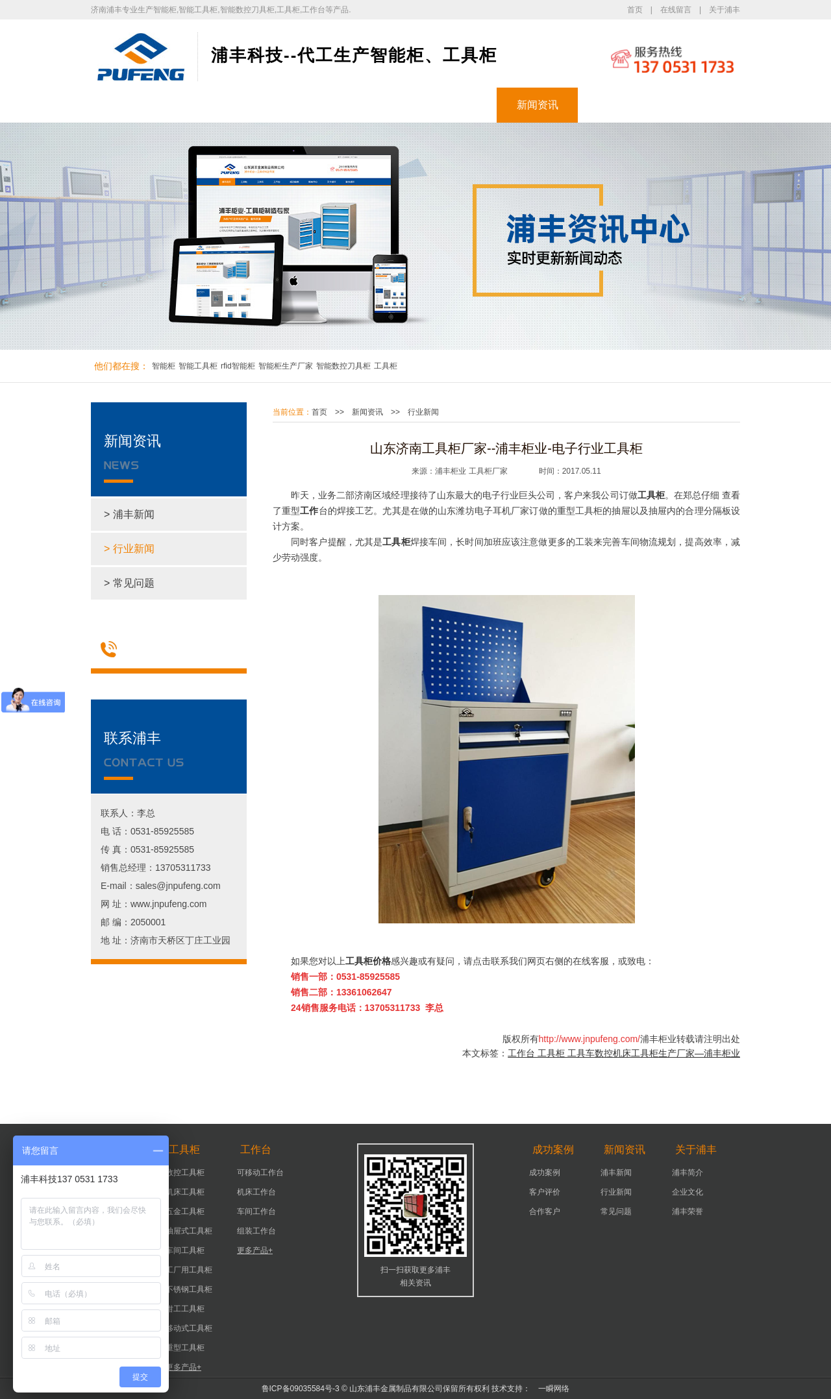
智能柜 (213, 104)
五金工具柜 (185, 1211)
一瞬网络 (549, 1388)
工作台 (375, 104)
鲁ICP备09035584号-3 (301, 1388)
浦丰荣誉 (687, 1211)
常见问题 (616, 1211)
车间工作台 (256, 1211)
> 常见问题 (129, 583)
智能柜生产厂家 (285, 366)
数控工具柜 (185, 1172)
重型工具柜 (185, 1347)
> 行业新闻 (129, 548)
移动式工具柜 (189, 1328)
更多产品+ (183, 1367)
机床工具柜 (185, 1192)
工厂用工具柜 (189, 1269)
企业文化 (687, 1192)
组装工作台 (256, 1230)
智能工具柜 (198, 366)
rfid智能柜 (238, 366)
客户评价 (544, 1192)
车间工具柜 (185, 1250)
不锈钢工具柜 (189, 1289)
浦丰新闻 (616, 1172)
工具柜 (294, 104)
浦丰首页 (132, 104)
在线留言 (675, 9)
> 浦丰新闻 (129, 514)
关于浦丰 (724, 9)
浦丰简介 (687, 1172)
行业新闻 (423, 412)
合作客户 (544, 1211)
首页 (635, 9)
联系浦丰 (700, 104)
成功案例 (456, 104)
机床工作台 (256, 1192)
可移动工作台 (260, 1172)
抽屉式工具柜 (189, 1230)
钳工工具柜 (185, 1308)
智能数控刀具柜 (343, 366)
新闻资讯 (537, 104)
